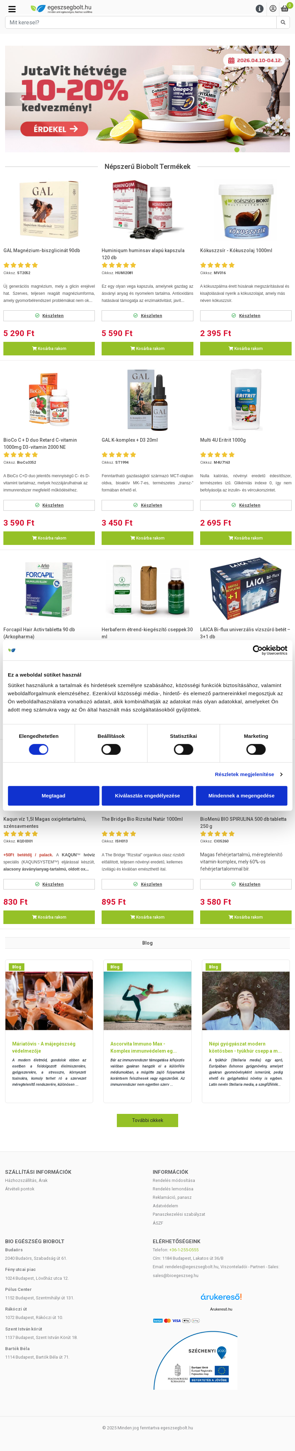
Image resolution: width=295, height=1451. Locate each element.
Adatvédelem (165, 1205)
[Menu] (260, 9)
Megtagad (53, 795)
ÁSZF (158, 1223)
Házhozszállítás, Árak (26, 1180)
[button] (22, 99)
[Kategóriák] (12, 9)
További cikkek (147, 1120)
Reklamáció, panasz (172, 1197)
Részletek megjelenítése (244, 774)
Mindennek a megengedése (241, 795)
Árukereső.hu (221, 1309)
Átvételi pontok (19, 1188)
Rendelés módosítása (174, 1180)
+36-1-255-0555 (183, 1249)
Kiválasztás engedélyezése (147, 795)
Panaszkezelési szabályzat (179, 1214)
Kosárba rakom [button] (49, 348)
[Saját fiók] (273, 9)
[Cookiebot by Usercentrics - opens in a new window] (257, 650)
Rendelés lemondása (173, 1188)
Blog (16, 967)
